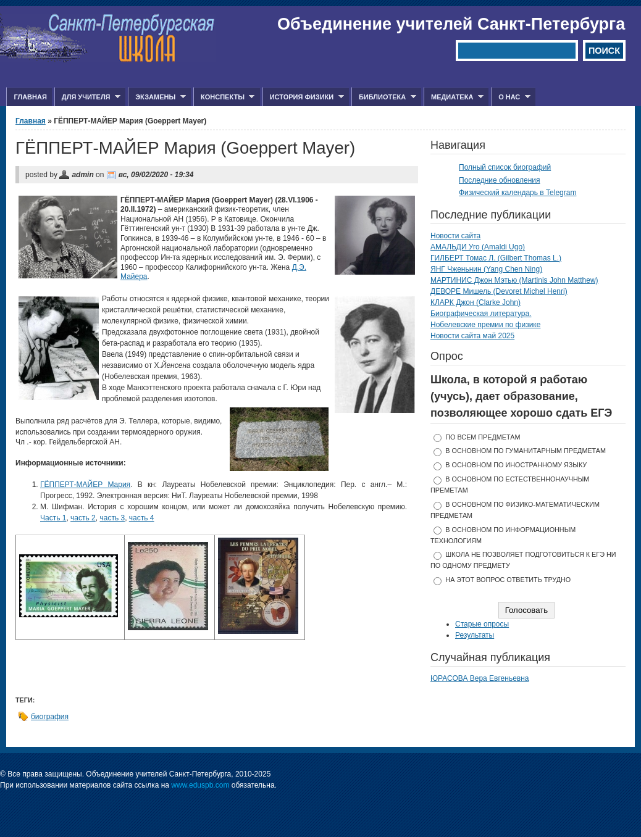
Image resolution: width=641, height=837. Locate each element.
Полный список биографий (505, 167)
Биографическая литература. (481, 313)
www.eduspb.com (200, 785)
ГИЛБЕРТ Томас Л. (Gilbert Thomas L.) (495, 258)
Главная (30, 97)
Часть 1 (53, 518)
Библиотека (383, 97)
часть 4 (141, 518)
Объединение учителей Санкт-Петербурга (451, 24)
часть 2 (83, 518)
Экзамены (157, 97)
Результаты (474, 635)
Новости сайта (455, 235)
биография (50, 716)
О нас (510, 97)
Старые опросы (482, 624)
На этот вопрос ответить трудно (508, 579)
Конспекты (223, 97)
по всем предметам (482, 437)
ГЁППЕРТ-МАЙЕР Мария (85, 484)
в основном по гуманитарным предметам (525, 450)
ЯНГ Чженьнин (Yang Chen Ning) (486, 269)
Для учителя (87, 97)
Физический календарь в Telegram (517, 192)
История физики (303, 97)
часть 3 (112, 518)
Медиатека (454, 97)
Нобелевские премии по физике (485, 324)
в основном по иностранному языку (516, 464)
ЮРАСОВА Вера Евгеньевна (479, 678)
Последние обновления (499, 180)
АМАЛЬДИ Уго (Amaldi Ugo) (477, 247)
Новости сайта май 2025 (472, 335)
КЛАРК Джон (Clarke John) (475, 302)
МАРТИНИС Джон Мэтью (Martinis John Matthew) (514, 280)
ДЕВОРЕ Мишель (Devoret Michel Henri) (499, 291)
